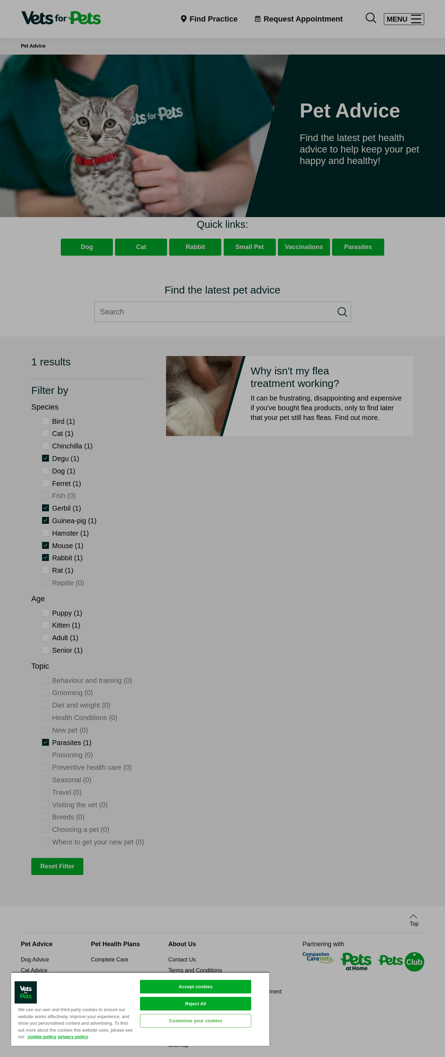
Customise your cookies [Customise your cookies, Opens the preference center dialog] (195, 1020)
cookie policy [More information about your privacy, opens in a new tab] (41, 1036)
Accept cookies (196, 986)
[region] (140, 1009)
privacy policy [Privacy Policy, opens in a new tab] (73, 1036)
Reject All (195, 1003)
